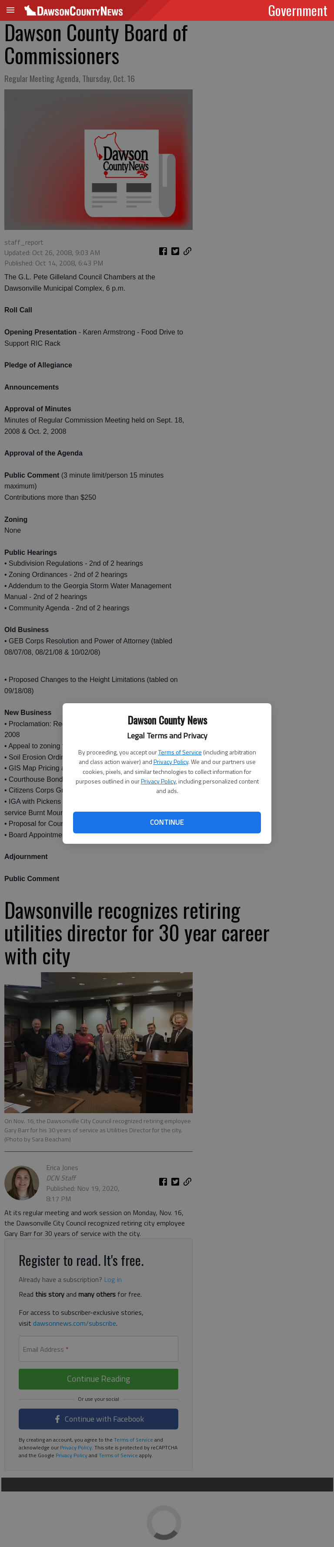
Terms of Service (180, 752)
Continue (167, 822)
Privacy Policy (171, 761)
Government (297, 10)
